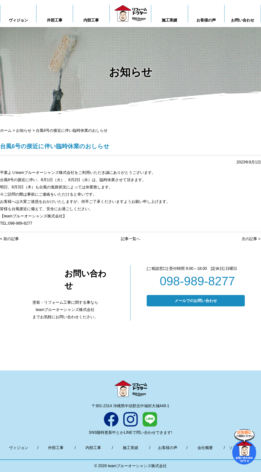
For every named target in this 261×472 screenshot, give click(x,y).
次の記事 (249, 239)
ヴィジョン (18, 20)
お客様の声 (206, 20)
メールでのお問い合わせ (195, 301)
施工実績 (169, 20)
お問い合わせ (242, 20)
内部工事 (91, 20)
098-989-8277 (197, 281)
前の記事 (11, 239)
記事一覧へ (130, 239)
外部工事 (54, 20)
